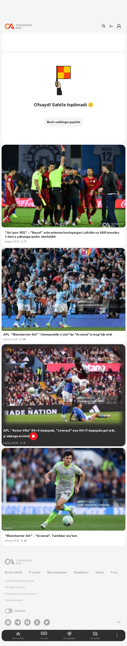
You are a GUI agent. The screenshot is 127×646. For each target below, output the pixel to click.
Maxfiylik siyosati (15, 587)
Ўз (110, 26)
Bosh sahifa (13, 572)
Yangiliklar (81, 572)
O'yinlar (35, 572)
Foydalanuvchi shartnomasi (20, 593)
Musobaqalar (57, 572)
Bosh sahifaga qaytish (63, 122)
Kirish (119, 26)
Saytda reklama (14, 600)
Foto (114, 572)
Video (99, 572)
